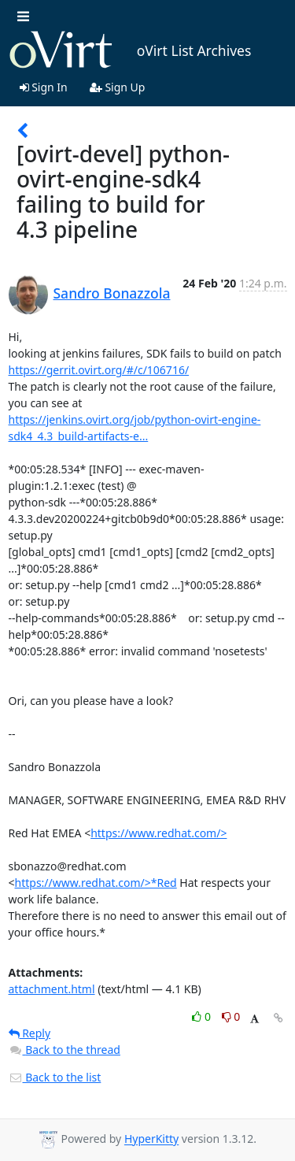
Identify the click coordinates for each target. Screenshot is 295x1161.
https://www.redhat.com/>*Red (96, 882)
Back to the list (55, 1077)
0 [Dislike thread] (231, 1016)
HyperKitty (151, 1139)
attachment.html (52, 988)
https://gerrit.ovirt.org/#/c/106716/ (99, 369)
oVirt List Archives (130, 50)
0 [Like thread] (202, 1016)
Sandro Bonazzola (112, 293)
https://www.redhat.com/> (158, 832)
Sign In (44, 87)
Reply (30, 1033)
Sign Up (118, 87)
